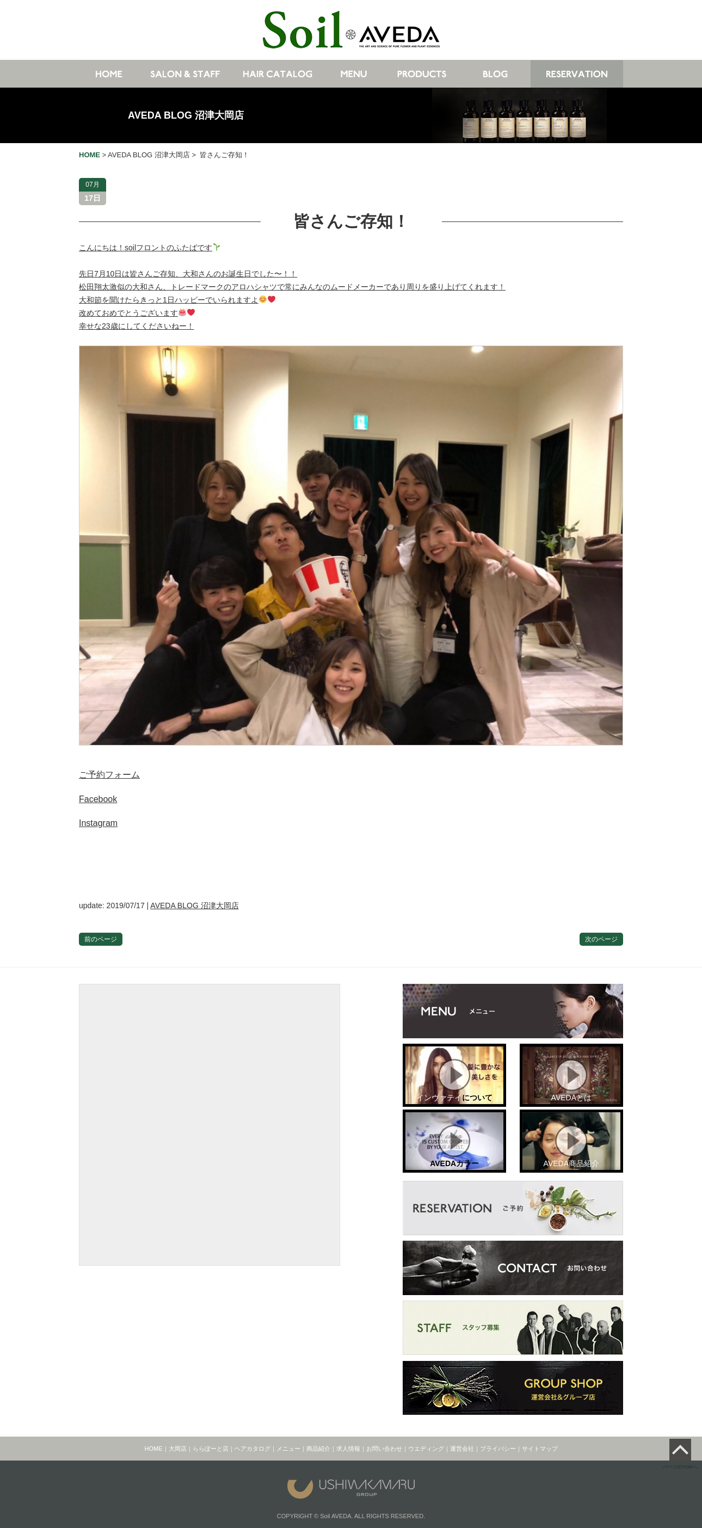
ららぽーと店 (211, 1448)
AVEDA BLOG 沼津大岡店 (186, 115)
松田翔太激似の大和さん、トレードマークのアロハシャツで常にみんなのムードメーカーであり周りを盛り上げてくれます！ (292, 286)
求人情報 (348, 1448)
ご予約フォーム (109, 774)
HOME (154, 1448)
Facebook (98, 799)
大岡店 (178, 1448)
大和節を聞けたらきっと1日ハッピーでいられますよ (177, 299)
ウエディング (426, 1448)
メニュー (288, 1448)
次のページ (601, 939)
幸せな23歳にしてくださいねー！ (136, 326)
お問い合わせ (384, 1448)
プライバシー (498, 1448)
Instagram (98, 823)
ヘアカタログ (252, 1448)
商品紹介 (318, 1448)
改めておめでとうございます (137, 313)
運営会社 (462, 1448)
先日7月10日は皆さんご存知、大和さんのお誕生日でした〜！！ (188, 273)
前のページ (100, 939)
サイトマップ (540, 1448)
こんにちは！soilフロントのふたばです (149, 247)
